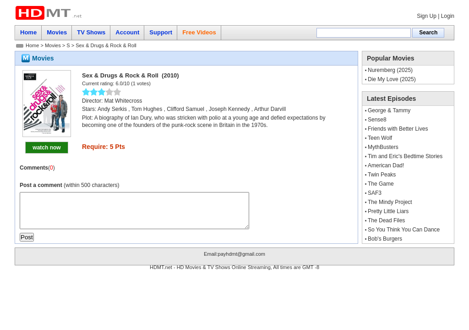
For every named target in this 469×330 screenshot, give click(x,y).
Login (447, 16)
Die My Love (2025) (392, 79)
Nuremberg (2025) (390, 70)
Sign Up (426, 16)
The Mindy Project (390, 202)
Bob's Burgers (385, 239)
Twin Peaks (382, 174)
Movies (53, 45)
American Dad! (386, 165)
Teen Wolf (380, 138)
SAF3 (375, 193)
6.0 (118, 83)
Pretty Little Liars (388, 211)
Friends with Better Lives (398, 129)
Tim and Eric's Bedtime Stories (405, 156)
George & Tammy (389, 110)
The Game (381, 184)
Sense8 (377, 119)
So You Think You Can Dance (404, 229)
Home (32, 45)
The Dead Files (386, 220)
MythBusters (383, 147)
